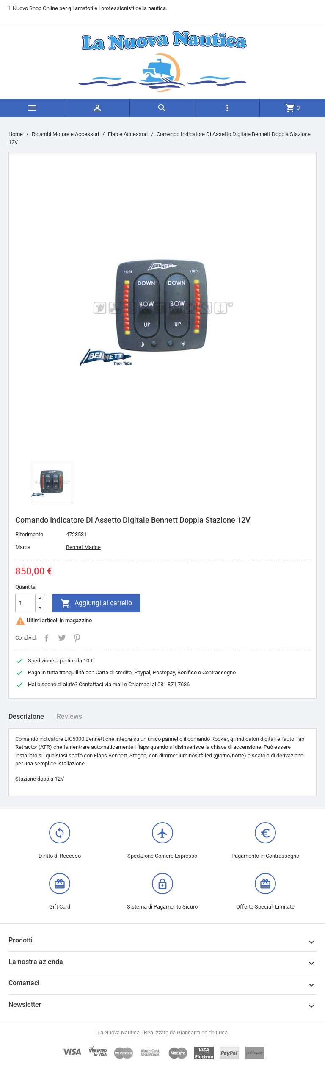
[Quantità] (25, 603)
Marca (22, 547)
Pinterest (77, 638)
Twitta (62, 638)
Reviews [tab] (69, 716)
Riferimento (29, 534)
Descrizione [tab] (26, 716)
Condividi (46, 638)
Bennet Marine (83, 547)
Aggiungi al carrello (96, 604)
